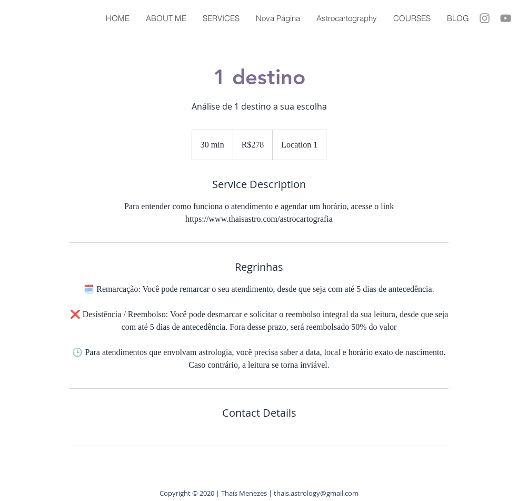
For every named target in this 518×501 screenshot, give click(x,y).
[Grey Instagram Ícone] (484, 18)
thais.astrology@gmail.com (316, 493)
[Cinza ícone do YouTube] (505, 18)
